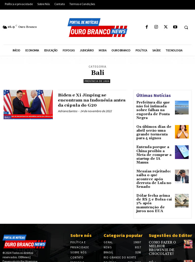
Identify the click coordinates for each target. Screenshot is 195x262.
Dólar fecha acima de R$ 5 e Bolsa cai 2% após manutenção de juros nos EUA (153, 182)
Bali (7, 117)
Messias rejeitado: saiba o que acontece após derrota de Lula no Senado (153, 164)
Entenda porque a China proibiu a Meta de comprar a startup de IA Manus (153, 145)
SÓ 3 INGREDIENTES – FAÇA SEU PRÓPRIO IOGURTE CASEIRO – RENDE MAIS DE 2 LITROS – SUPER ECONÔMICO (165, 242)
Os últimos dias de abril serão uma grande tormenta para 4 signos (154, 126)
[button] (186, 27)
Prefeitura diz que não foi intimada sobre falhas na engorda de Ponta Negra (154, 108)
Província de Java (97, 81)
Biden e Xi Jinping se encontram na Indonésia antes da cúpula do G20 (88, 100)
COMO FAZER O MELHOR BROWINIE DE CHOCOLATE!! (165, 222)
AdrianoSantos (67, 111)
